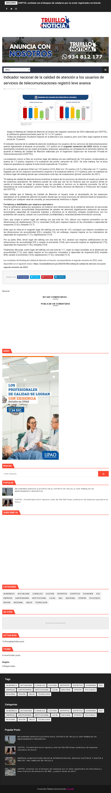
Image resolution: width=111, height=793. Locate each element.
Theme (50, 789)
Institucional (39, 598)
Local (52, 598)
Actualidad (23, 594)
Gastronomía (22, 598)
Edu (98, 594)
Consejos (38, 594)
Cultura (50, 594)
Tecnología (41, 602)
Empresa (8, 598)
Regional (18, 602)
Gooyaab (70, 789)
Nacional (33, 89)
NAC (61, 598)
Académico (9, 594)
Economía (88, 594)
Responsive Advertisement (55, 623)
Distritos (75, 594)
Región (7, 602)
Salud (29, 602)
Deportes (62, 594)
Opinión (82, 598)
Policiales (94, 598)
